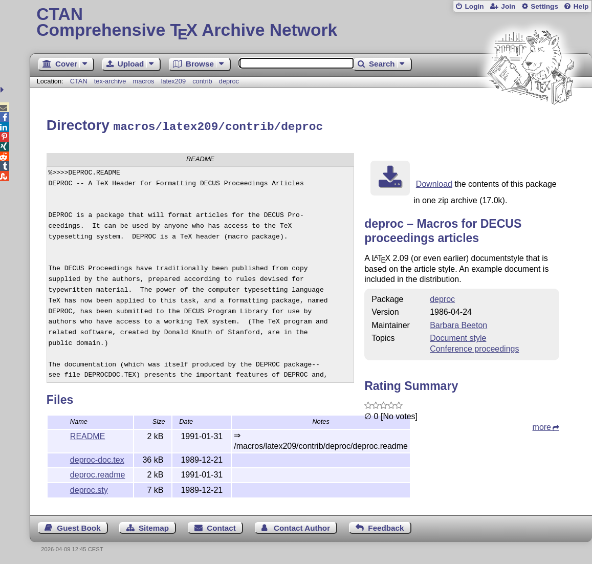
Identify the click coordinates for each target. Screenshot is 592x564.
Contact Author (302, 526)
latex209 (173, 81)
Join (508, 6)
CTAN (78, 81)
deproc (229, 81)
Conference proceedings (474, 347)
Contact (221, 526)
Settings (544, 6)
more (542, 425)
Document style (458, 336)
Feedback (386, 526)
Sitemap (154, 526)
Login (474, 6)
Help (581, 6)
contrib (202, 81)
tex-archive (110, 81)
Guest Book (78, 526)
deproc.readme (97, 473)
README (87, 434)
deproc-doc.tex (97, 458)
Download (434, 182)
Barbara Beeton (458, 323)
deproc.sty (89, 488)
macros (144, 81)
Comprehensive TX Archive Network (310, 23)
